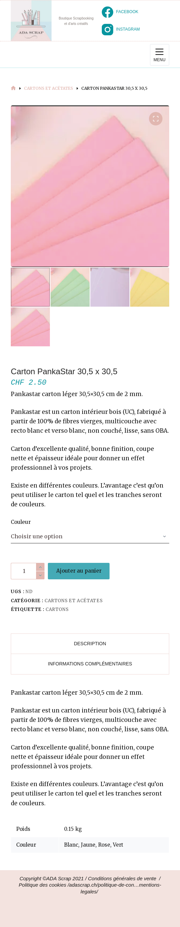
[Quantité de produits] (27, 571)
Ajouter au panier (78, 571)
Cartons (57, 609)
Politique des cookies (42, 885)
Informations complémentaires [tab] (90, 663)
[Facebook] (120, 12)
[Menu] (159, 55)
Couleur (21, 522)
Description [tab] (90, 643)
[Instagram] (121, 29)
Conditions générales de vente (122, 878)
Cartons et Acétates (73, 601)
